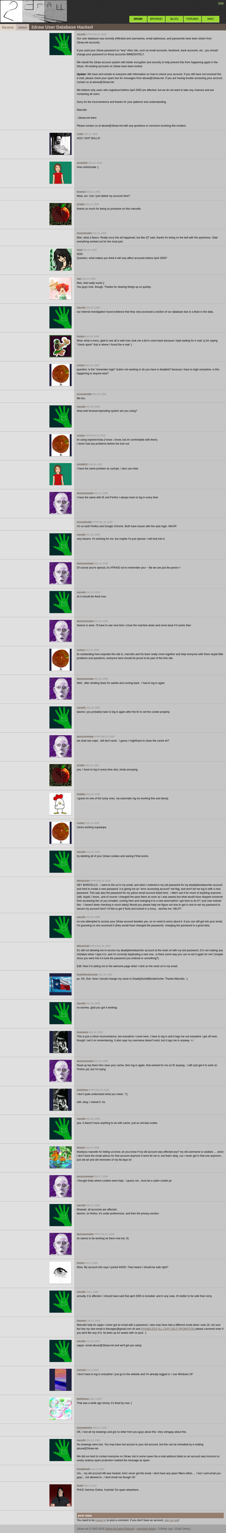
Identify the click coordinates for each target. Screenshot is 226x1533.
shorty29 (81, 1370)
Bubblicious (83, 1398)
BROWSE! (156, 18)
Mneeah (81, 1147)
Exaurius (81, 191)
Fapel (79, 249)
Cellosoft (129, 1528)
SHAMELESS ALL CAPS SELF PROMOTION (168, 1328)
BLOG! (174, 18)
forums (8, 27)
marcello (81, 34)
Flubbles (81, 794)
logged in (100, 1520)
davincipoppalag (85, 493)
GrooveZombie (84, 233)
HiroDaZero (82, 1032)
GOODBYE (82, 162)
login (221, 3)
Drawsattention (84, 1427)
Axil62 (80, 134)
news (22, 27)
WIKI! (210, 18)
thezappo (81, 1320)
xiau (79, 278)
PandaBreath (83, 1469)
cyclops (81, 365)
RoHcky (81, 1262)
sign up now (171, 1520)
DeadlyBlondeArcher (87, 974)
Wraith (80, 1485)
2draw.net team (114, 1528)
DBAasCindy (83, 880)
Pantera (81, 336)
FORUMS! (192, 18)
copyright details (146, 1528)
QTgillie (81, 204)
